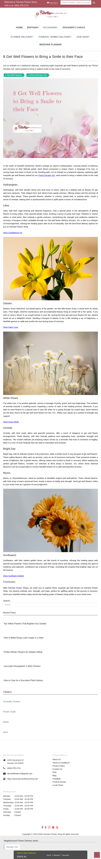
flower (6, 722)
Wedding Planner (50, 44)
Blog (54, 775)
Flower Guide (9, 712)
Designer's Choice (74, 27)
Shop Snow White (11, 422)
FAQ (54, 772)
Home (19, 27)
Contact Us (57, 769)
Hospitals (56, 779)
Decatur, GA (12, 847)
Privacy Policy (58, 766)
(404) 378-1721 (21, 5)
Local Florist (57, 785)
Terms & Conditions (61, 763)
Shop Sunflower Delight (13, 576)
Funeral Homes (59, 782)
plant (5, 732)
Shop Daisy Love (10, 327)
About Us (56, 759)
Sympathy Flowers (12, 701)
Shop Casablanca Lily (12, 232)
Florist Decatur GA (46, 175)
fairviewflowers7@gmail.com (19, 773)
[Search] (50, 605)
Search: (6, 601)
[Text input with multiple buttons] (75, 2)
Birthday (33, 27)
